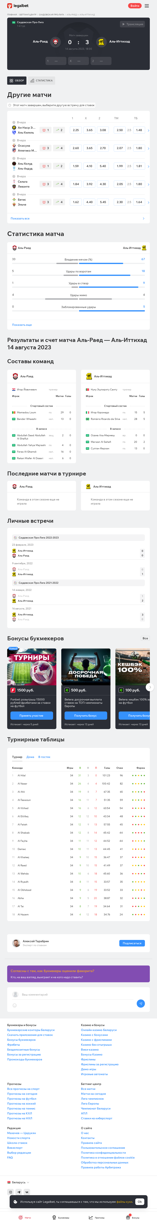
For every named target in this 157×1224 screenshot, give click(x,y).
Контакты (87, 1141)
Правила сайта (91, 1146)
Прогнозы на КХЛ (19, 1116)
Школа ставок (17, 1146)
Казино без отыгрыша (96, 1048)
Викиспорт (15, 1151)
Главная (12, 14)
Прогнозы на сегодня (22, 1097)
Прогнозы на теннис (21, 1111)
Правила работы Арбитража (101, 1170)
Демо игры (88, 1072)
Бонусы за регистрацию (24, 1057)
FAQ (10, 1160)
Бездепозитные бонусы (23, 1052)
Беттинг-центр (27, 14)
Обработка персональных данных (104, 1165)
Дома (30, 760)
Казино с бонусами (94, 1038)
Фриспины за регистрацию (99, 1067)
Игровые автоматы (94, 1077)
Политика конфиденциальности (103, 1156)
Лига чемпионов (92, 1102)
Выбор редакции (19, 1156)
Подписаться (132, 946)
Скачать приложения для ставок (30, 1038)
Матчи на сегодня (93, 1097)
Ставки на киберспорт (96, 1121)
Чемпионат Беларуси (95, 1111)
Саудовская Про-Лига (51, 14)
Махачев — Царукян (21, 1136)
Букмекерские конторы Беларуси (31, 1033)
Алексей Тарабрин (36, 944)
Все (145, 641)
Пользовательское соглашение (103, 1151)
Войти (135, 6)
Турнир (17, 760)
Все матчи (88, 1092)
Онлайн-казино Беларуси (99, 1033)
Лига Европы (90, 1106)
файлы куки (124, 1202)
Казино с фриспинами (96, 1043)
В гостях (44, 760)
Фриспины (88, 1062)
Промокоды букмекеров (24, 1062)
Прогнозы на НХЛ (19, 1121)
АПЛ (84, 1116)
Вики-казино (90, 1052)
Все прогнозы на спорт (23, 1092)
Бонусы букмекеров (21, 1043)
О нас (85, 1136)
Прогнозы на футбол (21, 1102)
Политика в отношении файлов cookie (108, 1160)
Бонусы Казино (91, 1057)
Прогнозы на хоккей (21, 1106)
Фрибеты (13, 1048)
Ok (140, 1202)
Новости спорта (18, 1141)
